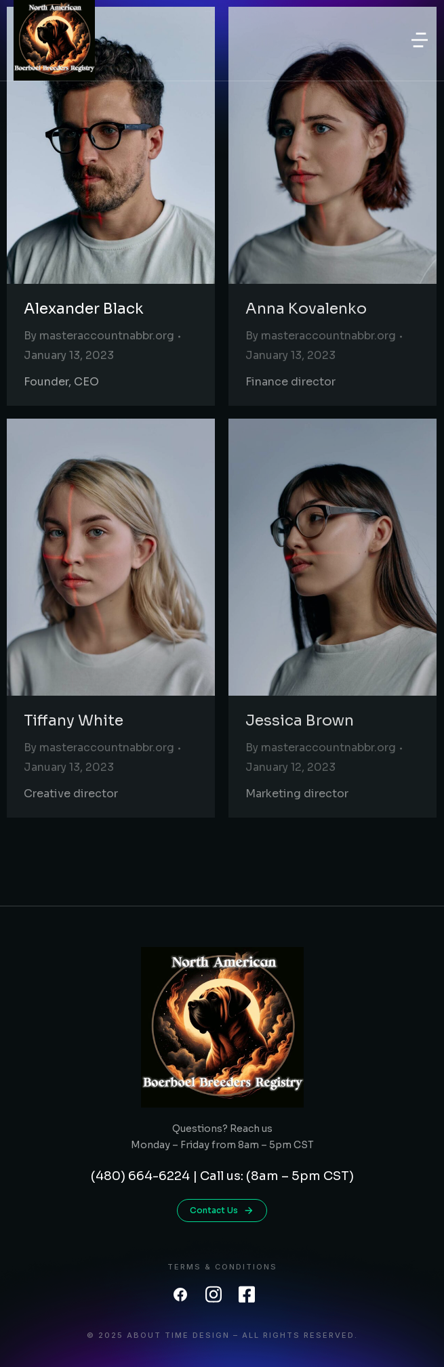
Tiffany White (73, 720)
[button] (419, 40)
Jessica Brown (299, 720)
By (99, 336)
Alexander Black (84, 308)
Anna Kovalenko (306, 308)
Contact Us (222, 1210)
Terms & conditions (222, 1267)
